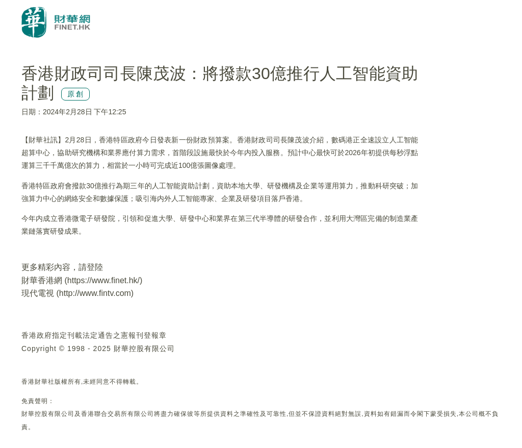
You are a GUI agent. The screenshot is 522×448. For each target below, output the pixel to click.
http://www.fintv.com (95, 293)
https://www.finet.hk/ (103, 280)
